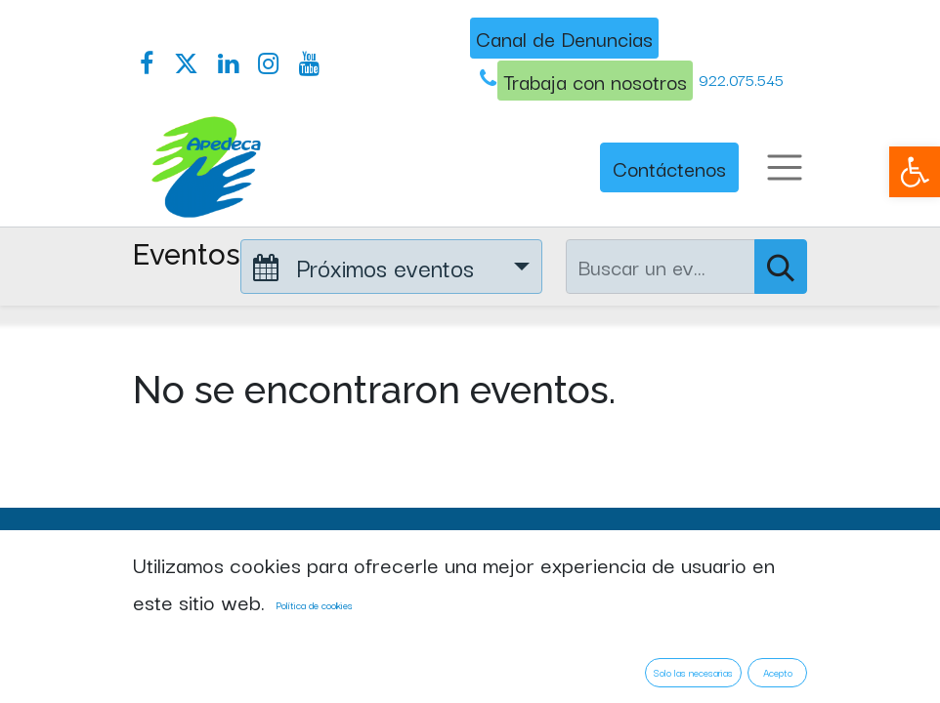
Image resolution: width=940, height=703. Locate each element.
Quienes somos (202, 657)
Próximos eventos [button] (367, 266)
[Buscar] (780, 266)
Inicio (158, 613)
